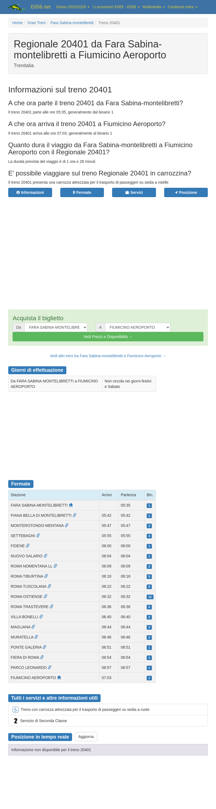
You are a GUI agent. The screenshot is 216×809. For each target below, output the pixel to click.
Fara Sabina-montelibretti (71, 23)
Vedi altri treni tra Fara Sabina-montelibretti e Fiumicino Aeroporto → (108, 356)
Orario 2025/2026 (73, 7)
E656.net (41, 7)
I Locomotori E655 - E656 (116, 7)
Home (17, 23)
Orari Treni (36, 23)
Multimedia (154, 7)
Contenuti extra (183, 7)
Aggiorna (86, 736)
